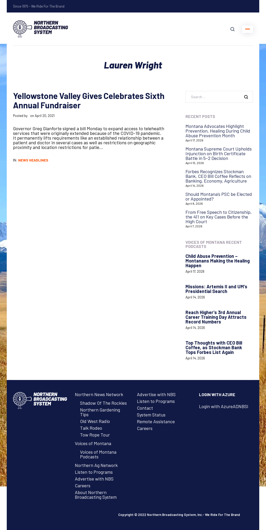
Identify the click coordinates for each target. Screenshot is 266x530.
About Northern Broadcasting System (96, 494)
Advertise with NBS (94, 479)
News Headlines (33, 160)
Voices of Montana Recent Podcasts (213, 244)
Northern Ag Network (96, 465)
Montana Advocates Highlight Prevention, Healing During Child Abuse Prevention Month (217, 130)
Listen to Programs (94, 472)
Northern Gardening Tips (100, 412)
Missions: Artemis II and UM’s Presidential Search (216, 289)
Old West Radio (95, 421)
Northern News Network (99, 394)
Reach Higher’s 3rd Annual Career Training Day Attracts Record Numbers (216, 317)
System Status (151, 414)
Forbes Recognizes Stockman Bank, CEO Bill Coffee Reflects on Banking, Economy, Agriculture (218, 176)
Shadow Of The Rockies (103, 403)
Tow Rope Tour (95, 435)
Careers (82, 485)
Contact (145, 408)
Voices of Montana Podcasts (98, 454)
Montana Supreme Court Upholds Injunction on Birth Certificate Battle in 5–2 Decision (218, 153)
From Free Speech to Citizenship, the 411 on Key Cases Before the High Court (218, 216)
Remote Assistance (156, 421)
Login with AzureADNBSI (223, 406)
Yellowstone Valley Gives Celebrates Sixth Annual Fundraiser (88, 100)
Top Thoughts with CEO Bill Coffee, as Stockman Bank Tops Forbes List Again (213, 347)
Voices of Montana (93, 443)
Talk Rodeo (91, 428)
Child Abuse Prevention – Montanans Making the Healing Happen (217, 260)
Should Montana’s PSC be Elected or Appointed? (218, 196)
